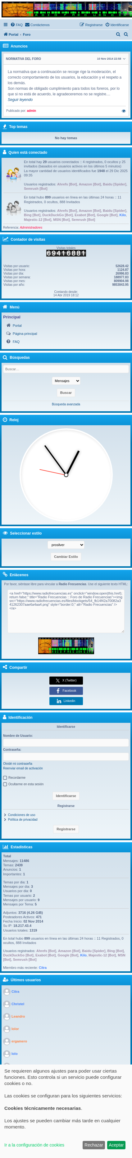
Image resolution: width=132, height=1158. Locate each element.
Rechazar (93, 1144)
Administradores (31, 227)
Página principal (25, 333)
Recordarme (16, 777)
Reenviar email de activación (23, 768)
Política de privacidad (23, 819)
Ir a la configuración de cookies (34, 1144)
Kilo (122, 215)
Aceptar (116, 1144)
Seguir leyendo (20, 100)
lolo (14, 1053)
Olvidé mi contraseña (17, 763)
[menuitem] (16, 25)
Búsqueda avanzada (66, 404)
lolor (15, 1029)
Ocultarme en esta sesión (25, 784)
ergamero (19, 1041)
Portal (17, 325)
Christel (17, 1004)
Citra (43, 967)
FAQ (16, 342)
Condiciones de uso (21, 815)
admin (31, 110)
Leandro (18, 1016)
